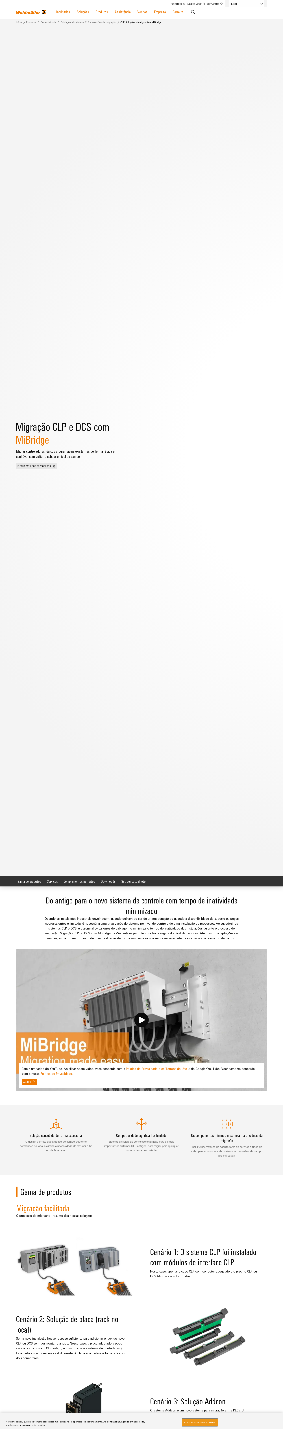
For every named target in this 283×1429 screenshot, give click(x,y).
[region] (141, 1421)
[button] (36, 466)
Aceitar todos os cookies (199, 1422)
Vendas (142, 11)
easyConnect (216, 2)
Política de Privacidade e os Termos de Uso (158, 1069)
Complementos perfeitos (79, 881)
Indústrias (63, 11)
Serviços (52, 881)
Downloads (108, 881)
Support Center (198, 2)
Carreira (178, 11)
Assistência (123, 11)
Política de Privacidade (56, 1074)
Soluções (83, 11)
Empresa (160, 11)
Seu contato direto (133, 881)
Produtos (102, 11)
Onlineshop (180, 2)
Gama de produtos (29, 881)
